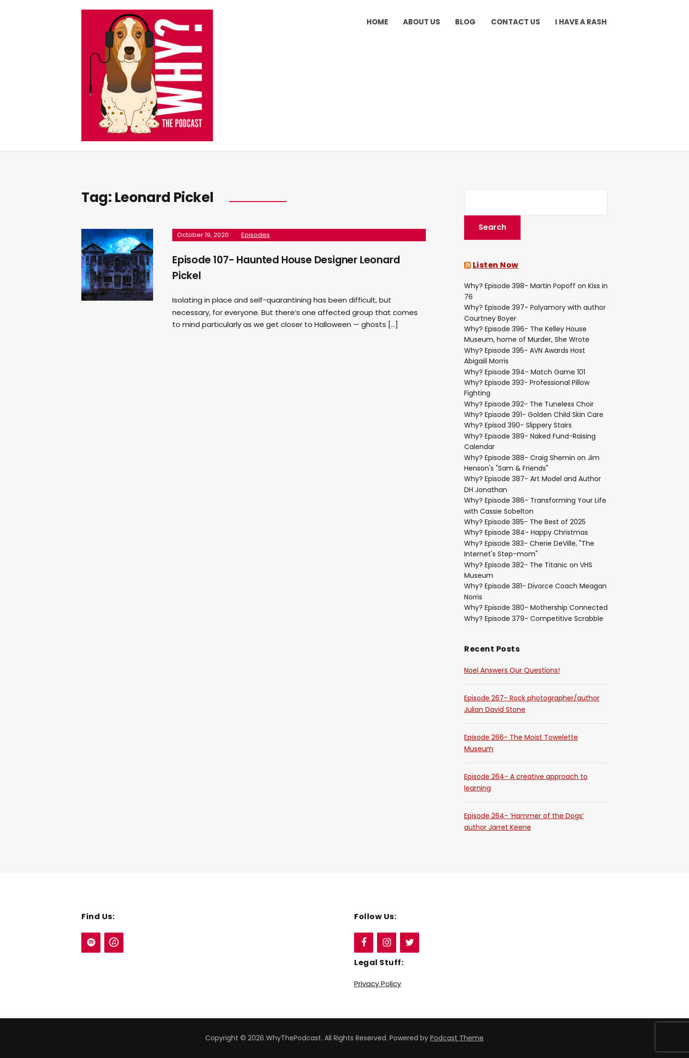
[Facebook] (363, 943)
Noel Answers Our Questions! (512, 670)
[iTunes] (113, 943)
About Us (421, 22)
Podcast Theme (457, 1038)
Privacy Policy (377, 984)
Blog (465, 22)
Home (377, 22)
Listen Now (496, 264)
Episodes (255, 234)
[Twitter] (409, 943)
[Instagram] (386, 943)
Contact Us (515, 22)
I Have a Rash (581, 22)
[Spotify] (90, 943)
